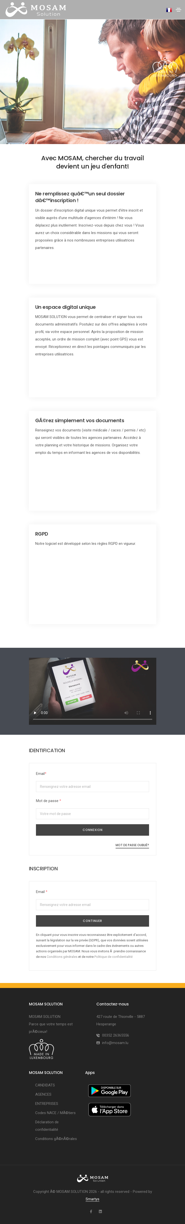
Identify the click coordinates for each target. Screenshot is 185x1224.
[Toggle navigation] (178, 9)
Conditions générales (62, 957)
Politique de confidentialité (113, 957)
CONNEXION (93, 830)
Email (41, 773)
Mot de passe (48, 801)
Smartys (92, 1199)
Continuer (92, 921)
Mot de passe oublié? (132, 845)
